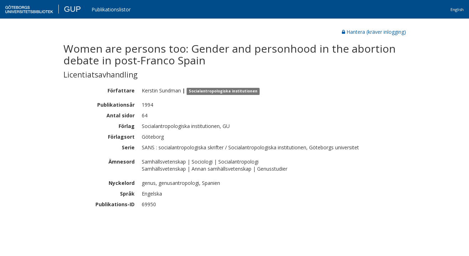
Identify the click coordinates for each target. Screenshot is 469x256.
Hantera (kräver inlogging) (374, 31)
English (457, 9)
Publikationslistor (111, 9)
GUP (72, 9)
